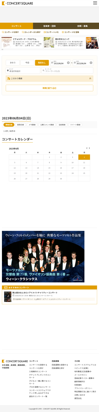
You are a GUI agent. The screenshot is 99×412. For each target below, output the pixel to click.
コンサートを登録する (38, 364)
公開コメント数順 (47, 124)
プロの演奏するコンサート (40, 387)
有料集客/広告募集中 (82, 371)
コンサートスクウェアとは (85, 364)
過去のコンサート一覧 (38, 396)
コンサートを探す (10, 32)
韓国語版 (21, 365)
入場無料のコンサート (38, 371)
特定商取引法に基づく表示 (85, 391)
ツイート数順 (75, 124)
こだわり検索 (14, 78)
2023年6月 (14, 148)
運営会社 (78, 398)
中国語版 (5, 367)
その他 (77, 361)
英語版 (13, 365)
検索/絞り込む (50, 88)
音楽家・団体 (49, 25)
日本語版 (5, 365)
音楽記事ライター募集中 (84, 378)
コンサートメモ (51, 32)
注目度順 (62, 124)
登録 (70, 32)
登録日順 (20, 124)
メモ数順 (32, 124)
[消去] (68, 62)
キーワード (48, 69)
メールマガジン (80, 374)
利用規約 (78, 385)
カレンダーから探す (31, 32)
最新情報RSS (79, 381)
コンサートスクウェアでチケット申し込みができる (40, 391)
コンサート (16, 25)
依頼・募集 (82, 25)
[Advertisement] (49, 14)
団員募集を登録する (60, 364)
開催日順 (9, 124)
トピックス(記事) (81, 368)
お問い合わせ (79, 395)
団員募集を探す (58, 368)
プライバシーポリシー (83, 388)
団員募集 (55, 361)
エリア (11, 69)
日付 (55, 61)
